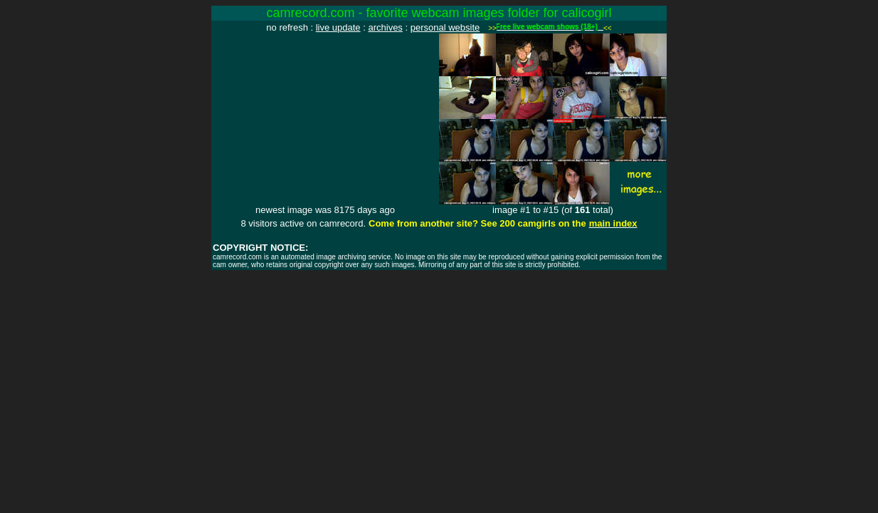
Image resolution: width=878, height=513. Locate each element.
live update (338, 27)
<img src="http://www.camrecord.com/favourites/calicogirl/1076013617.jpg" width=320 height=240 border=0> (325, 118)
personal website (445, 27)
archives (385, 27)
